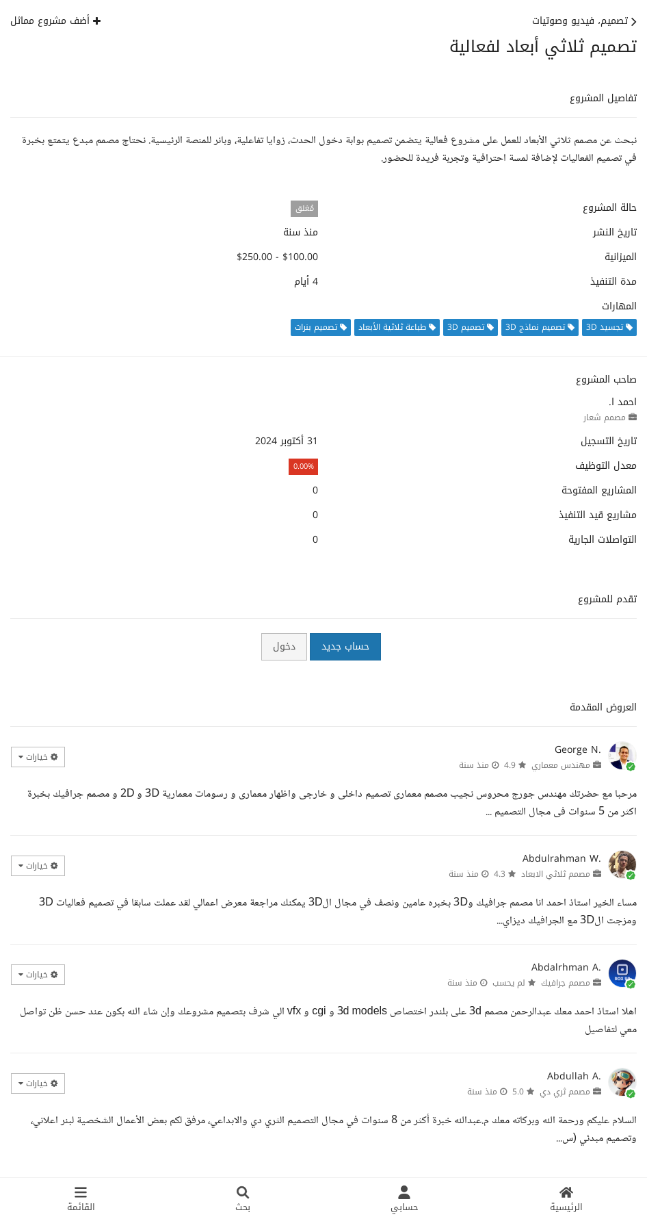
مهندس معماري (560, 765)
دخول (284, 646)
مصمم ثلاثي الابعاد (555, 874)
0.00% (303, 466)
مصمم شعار (604, 417)
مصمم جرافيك (565, 982)
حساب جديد (345, 646)
